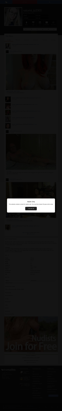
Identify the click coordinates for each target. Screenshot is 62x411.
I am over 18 (31, 208)
